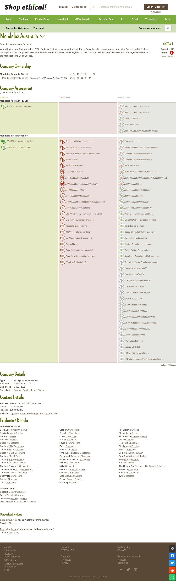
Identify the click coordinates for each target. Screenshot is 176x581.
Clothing (23, 19)
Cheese (135, 430)
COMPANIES (67, 550)
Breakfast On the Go (17, 430)
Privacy (64, 563)
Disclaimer (66, 559)
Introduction (10, 550)
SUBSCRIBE (123, 547)
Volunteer (122, 559)
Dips (74, 482)
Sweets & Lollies (17, 449)
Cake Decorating (17, 453)
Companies (79, 6)
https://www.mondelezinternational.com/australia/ (33, 413)
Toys (167, 19)
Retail (135, 19)
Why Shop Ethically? (14, 563)
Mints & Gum (136, 453)
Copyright (65, 556)
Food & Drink (42, 19)
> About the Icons (168, 365)
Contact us (122, 563)
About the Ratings (168, 56)
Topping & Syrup (17, 459)
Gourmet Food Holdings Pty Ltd (29, 390)
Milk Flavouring (16, 446)
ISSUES (65, 547)
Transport (39, 28)
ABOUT (8, 547)
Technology (151, 19)
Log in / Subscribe (156, 7)
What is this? (156, 12)
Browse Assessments (150, 28)
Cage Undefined (99, 576)
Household (62, 19)
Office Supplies (83, 19)
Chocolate (11, 436)
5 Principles (10, 560)
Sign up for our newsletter (129, 556)
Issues (63, 6)
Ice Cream (14, 532)
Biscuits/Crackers (15, 433)
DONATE (121, 550)
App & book (10, 566)
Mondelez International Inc (15, 78)
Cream (134, 433)
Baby (8, 19)
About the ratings (12, 556)
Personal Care (106, 19)
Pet (122, 19)
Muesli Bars (14, 456)
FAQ (6, 570)
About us (8, 553)
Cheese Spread (139, 436)
